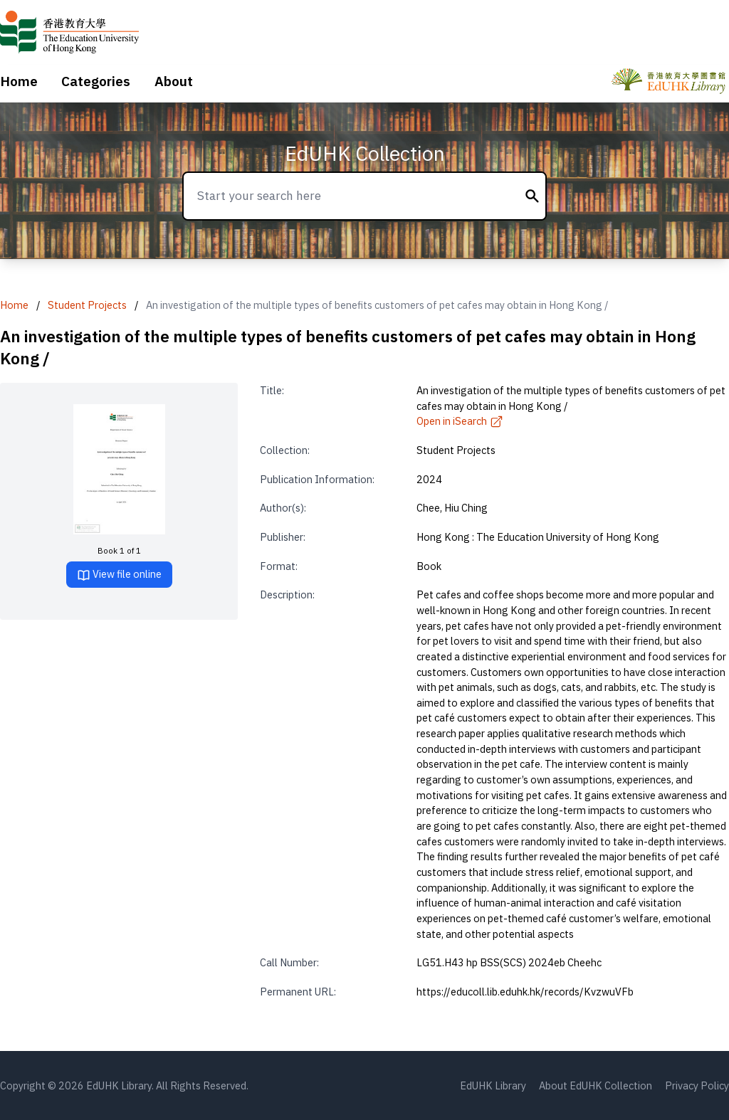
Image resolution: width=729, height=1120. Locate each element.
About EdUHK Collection (595, 1085)
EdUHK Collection (365, 153)
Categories (95, 81)
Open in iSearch (459, 421)
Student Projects (87, 305)
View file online (119, 574)
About (173, 81)
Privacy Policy (697, 1085)
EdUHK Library (493, 1085)
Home (19, 81)
